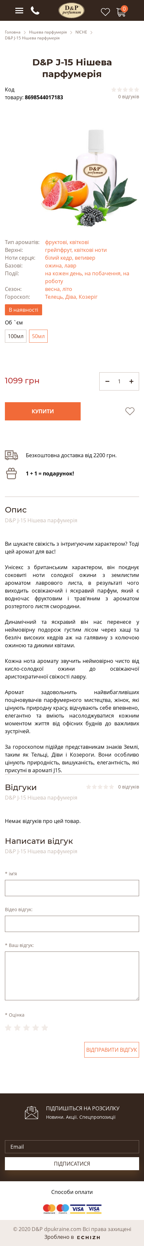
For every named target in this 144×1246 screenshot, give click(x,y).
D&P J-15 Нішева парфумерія (32, 38)
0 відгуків (128, 97)
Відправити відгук (111, 1049)
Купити (43, 411)
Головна (13, 32)
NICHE (81, 32)
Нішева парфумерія (48, 32)
